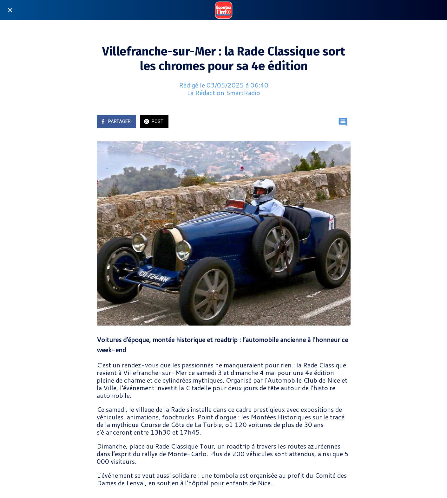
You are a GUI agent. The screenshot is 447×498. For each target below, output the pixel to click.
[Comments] (343, 122)
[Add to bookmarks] (327, 122)
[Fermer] (10, 10)
